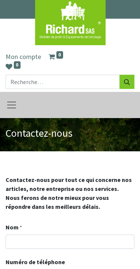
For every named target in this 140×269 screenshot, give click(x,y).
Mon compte (23, 56)
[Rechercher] (126, 82)
